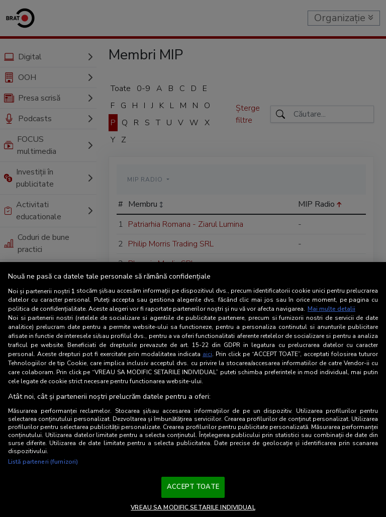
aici (207, 354)
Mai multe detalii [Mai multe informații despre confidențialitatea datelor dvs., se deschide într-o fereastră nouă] (331, 309)
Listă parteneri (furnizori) (43, 462)
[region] (193, 389)
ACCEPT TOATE (193, 486)
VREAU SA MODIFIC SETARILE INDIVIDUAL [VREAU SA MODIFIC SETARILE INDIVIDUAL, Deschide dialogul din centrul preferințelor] (193, 507)
